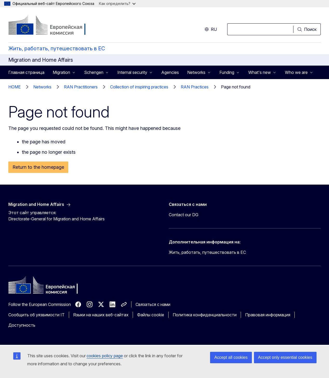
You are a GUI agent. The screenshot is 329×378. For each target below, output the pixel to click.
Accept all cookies (230, 357)
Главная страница (26, 72)
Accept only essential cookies (285, 357)
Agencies (170, 72)
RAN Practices (195, 86)
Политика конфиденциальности (205, 314)
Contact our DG (183, 214)
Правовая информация (267, 314)
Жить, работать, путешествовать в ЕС (56, 48)
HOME (14, 86)
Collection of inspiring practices (139, 86)
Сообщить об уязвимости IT (36, 314)
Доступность (21, 325)
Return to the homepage (38, 167)
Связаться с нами (153, 304)
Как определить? (117, 3)
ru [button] (211, 29)
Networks (42, 86)
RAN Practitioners (81, 86)
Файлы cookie (150, 314)
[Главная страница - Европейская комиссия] (50, 26)
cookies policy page (105, 356)
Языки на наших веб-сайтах (101, 314)
